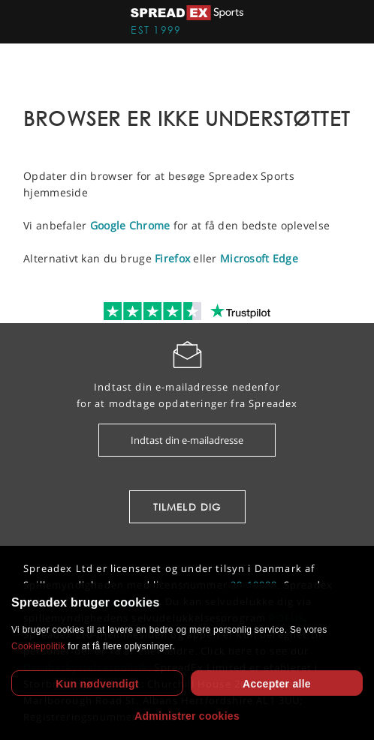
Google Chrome (130, 225)
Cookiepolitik (38, 646)
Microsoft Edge (259, 258)
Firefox (172, 258)
